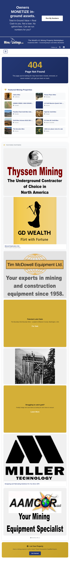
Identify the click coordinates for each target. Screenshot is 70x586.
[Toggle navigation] (6, 51)
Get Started (35, 553)
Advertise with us (35, 537)
